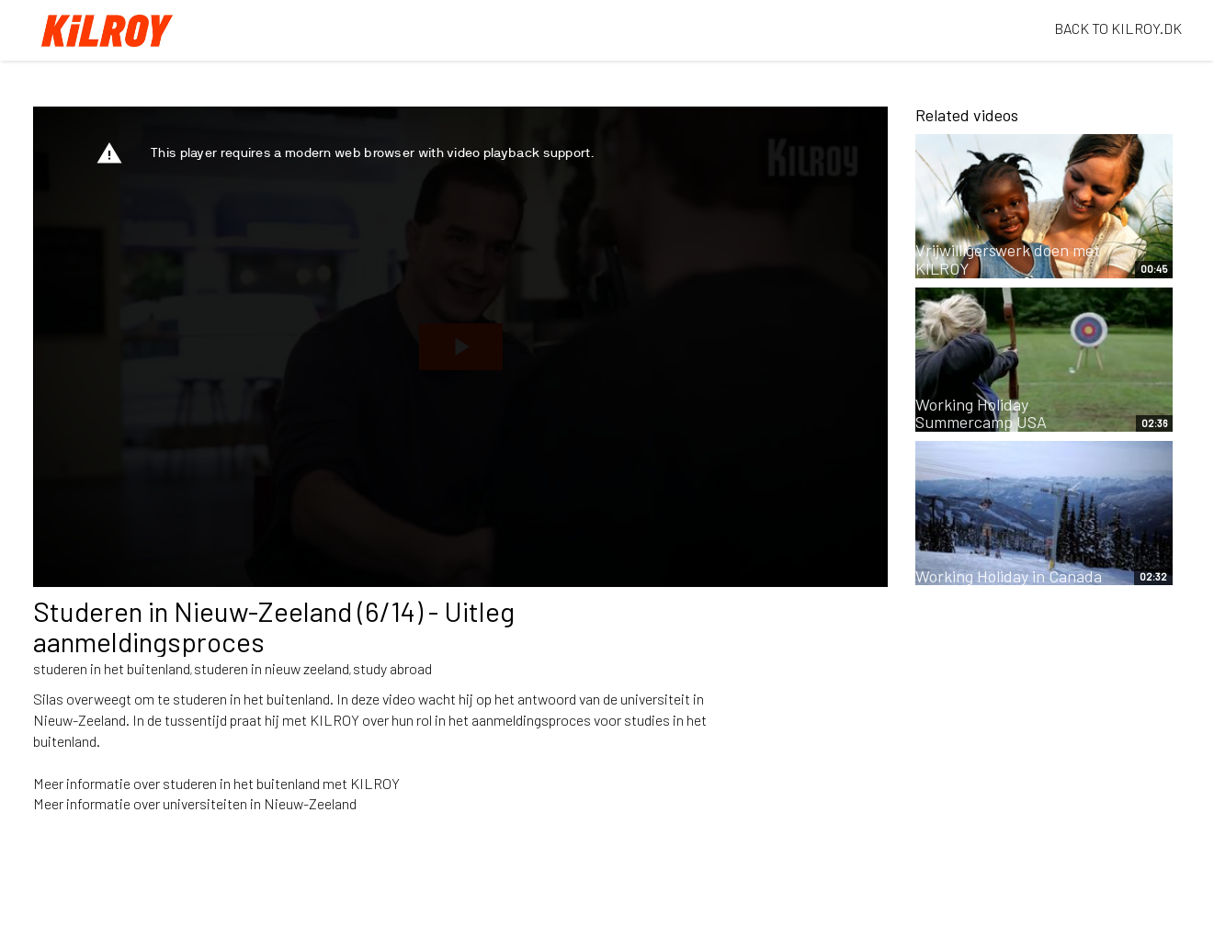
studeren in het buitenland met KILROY (281, 783)
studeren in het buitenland (111, 668)
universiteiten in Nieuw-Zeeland (260, 803)
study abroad (392, 668)
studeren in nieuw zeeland (271, 668)
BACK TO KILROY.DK (1118, 28)
